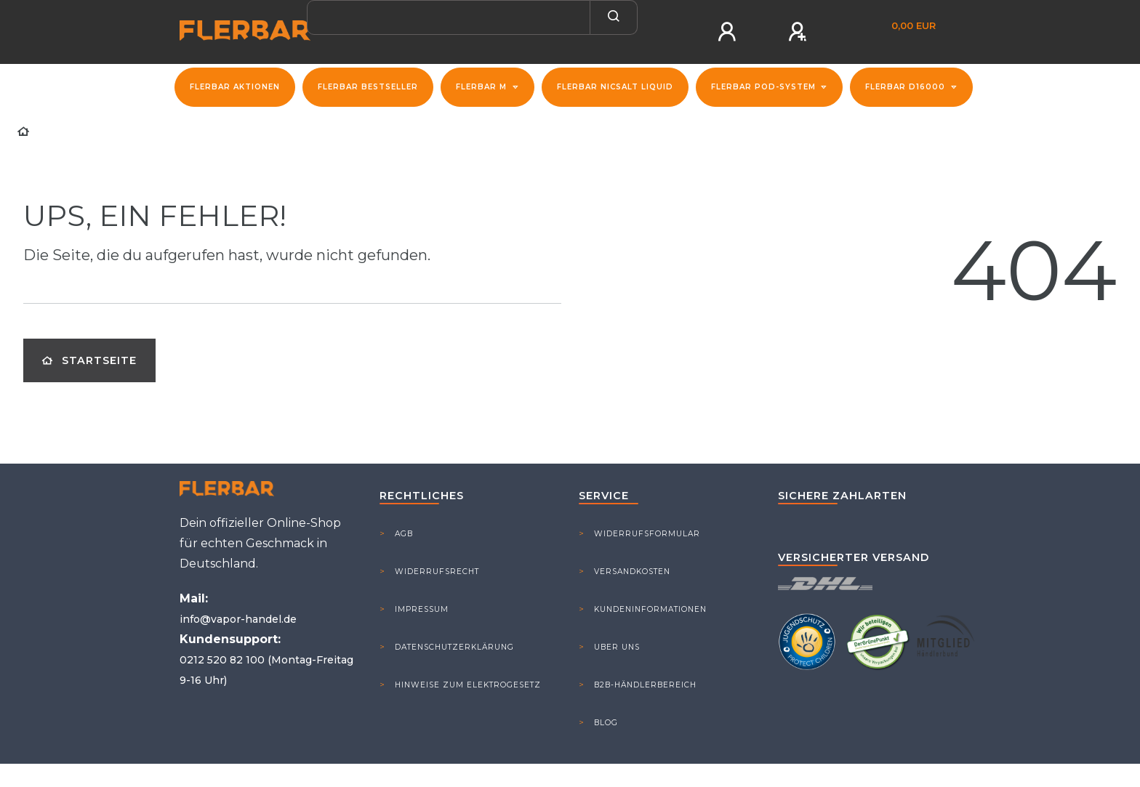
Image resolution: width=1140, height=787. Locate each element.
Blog (606, 722)
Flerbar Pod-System (765, 87)
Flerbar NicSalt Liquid (615, 87)
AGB (404, 533)
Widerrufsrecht (437, 571)
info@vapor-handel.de (238, 619)
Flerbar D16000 (906, 87)
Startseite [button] (89, 360)
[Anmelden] (728, 32)
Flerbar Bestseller (368, 87)
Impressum (422, 609)
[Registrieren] (799, 32)
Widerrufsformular (647, 533)
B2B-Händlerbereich (645, 685)
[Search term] (448, 17)
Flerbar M (483, 87)
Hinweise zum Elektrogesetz (468, 685)
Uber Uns (617, 647)
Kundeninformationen (650, 609)
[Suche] (614, 17)
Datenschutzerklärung (454, 647)
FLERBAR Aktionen (235, 87)
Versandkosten (632, 571)
